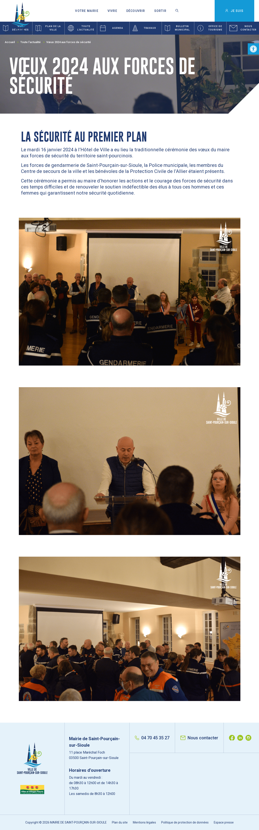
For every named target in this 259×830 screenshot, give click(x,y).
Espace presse (224, 822)
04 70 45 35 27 (152, 737)
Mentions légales (144, 822)
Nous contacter (199, 737)
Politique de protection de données (185, 822)
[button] (253, 49)
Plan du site (120, 822)
